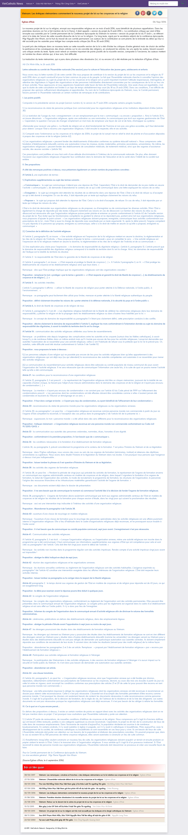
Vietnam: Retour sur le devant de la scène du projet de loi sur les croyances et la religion (75, 802)
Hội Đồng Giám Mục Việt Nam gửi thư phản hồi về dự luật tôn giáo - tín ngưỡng (72, 788)
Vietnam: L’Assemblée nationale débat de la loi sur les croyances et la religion (71, 779)
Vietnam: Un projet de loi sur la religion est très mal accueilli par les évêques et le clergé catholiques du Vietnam (85, 811)
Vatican (29, 3)
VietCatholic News (12, 3)
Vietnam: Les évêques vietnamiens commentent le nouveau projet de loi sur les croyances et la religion (81, 793)
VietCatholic (82, 3)
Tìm (182, 3)
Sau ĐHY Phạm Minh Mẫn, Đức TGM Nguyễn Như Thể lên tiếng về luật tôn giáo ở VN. (75, 815)
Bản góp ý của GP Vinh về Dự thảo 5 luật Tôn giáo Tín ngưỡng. (65, 806)
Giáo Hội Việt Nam (44, 3)
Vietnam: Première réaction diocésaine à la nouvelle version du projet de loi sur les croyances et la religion (83, 797)
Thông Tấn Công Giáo (64, 3)
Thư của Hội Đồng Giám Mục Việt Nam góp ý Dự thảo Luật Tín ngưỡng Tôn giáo (72, 784)
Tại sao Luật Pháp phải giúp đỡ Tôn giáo (56, 820)
